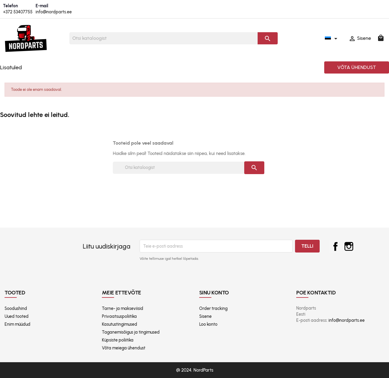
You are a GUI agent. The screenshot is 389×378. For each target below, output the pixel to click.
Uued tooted (17, 316)
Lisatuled (11, 67)
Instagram (349, 246)
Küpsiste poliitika (118, 340)
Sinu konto (214, 292)
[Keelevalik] (332, 38)
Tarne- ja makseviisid (122, 308)
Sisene (205, 316)
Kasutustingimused (119, 324)
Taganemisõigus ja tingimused (131, 332)
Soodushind (16, 308)
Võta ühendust (356, 67)
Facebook (335, 246)
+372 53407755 (18, 12)
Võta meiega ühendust (123, 348)
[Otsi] (163, 38)
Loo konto (208, 324)
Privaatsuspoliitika (119, 316)
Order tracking (213, 308)
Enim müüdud (17, 324)
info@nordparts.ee (54, 12)
